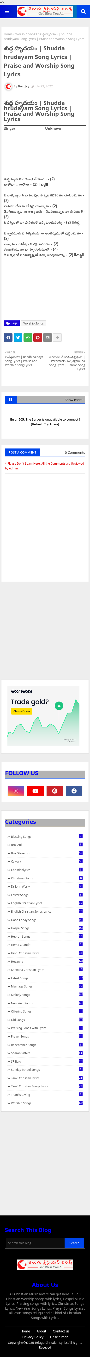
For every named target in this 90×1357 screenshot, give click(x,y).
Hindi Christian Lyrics (47, 953)
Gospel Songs (47, 928)
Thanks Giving (47, 1094)
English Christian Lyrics (47, 903)
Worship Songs (26, 34)
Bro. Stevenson (47, 853)
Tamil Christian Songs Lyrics (47, 1086)
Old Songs (47, 1020)
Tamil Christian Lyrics (47, 1078)
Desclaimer (59, 1337)
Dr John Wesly (47, 886)
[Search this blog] (35, 1243)
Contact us (61, 1331)
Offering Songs (47, 1011)
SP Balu (47, 1061)
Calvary (47, 861)
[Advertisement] (45, 633)
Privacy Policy (32, 1337)
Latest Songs (47, 978)
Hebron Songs (47, 936)
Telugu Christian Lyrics (51, 1342)
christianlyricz (47, 870)
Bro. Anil (47, 845)
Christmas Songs (47, 878)
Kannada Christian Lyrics (47, 969)
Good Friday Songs (47, 920)
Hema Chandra (47, 944)
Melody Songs (47, 995)
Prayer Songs (47, 1036)
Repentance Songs (47, 1045)
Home (8, 34)
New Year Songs (47, 1003)
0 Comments (75, 452)
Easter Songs (47, 895)
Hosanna (47, 961)
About (41, 1331)
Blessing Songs (47, 836)
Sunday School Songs (47, 1069)
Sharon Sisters (47, 1053)
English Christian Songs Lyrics (47, 911)
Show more (74, 399)
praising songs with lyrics (47, 1028)
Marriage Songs (47, 986)
